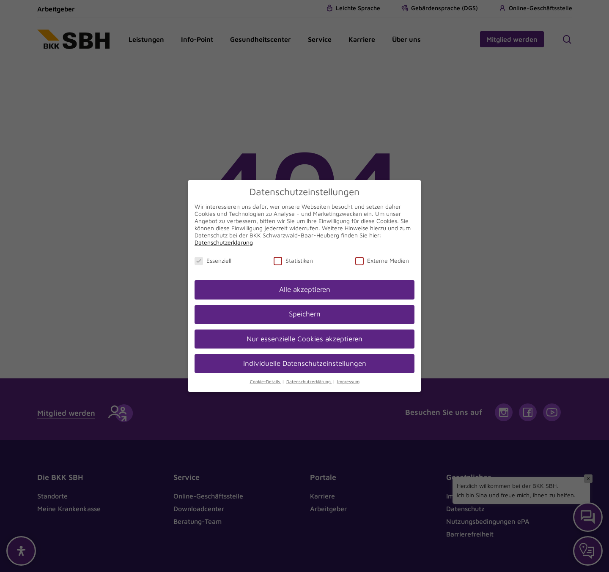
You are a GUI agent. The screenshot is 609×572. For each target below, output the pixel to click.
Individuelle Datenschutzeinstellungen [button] (304, 363)
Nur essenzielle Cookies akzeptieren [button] (304, 339)
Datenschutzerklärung (224, 242)
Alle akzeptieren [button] (304, 289)
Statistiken (293, 260)
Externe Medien (382, 260)
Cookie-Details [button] (265, 381)
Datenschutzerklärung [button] (309, 381)
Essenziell (213, 260)
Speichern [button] (305, 314)
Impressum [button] (348, 381)
